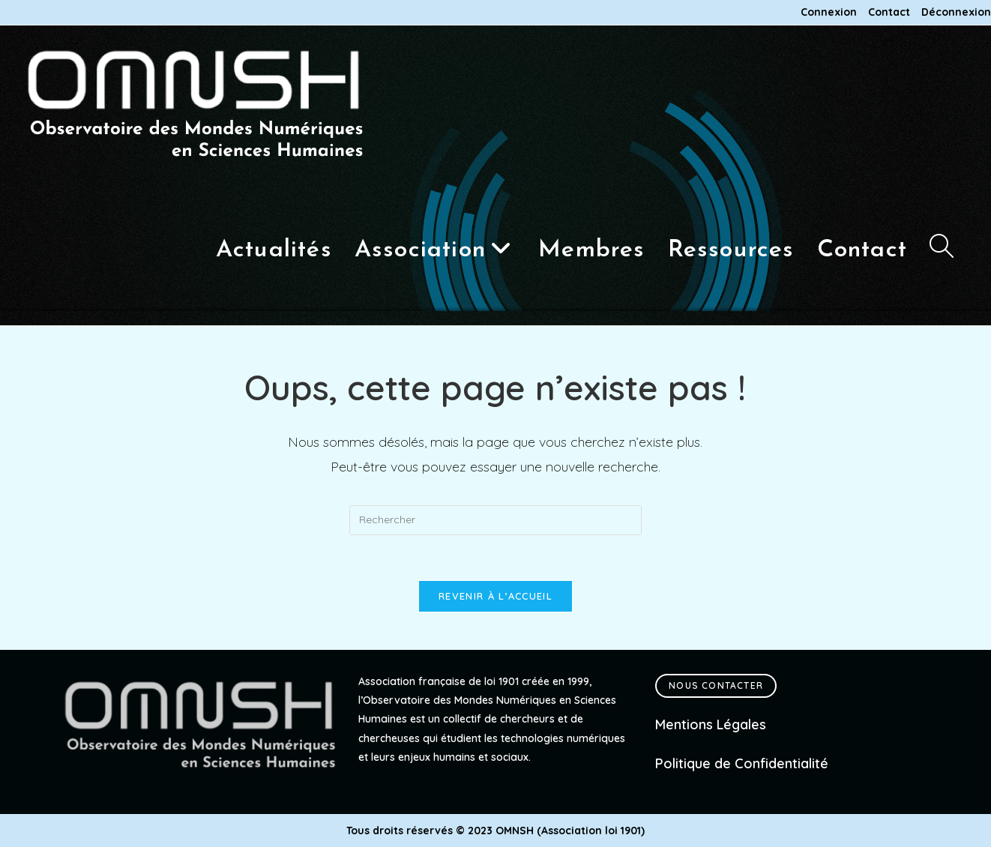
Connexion (829, 12)
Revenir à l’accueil (495, 596)
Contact (889, 12)
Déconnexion (956, 12)
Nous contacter (716, 685)
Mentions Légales (710, 724)
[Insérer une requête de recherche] (495, 520)
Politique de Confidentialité (741, 763)
